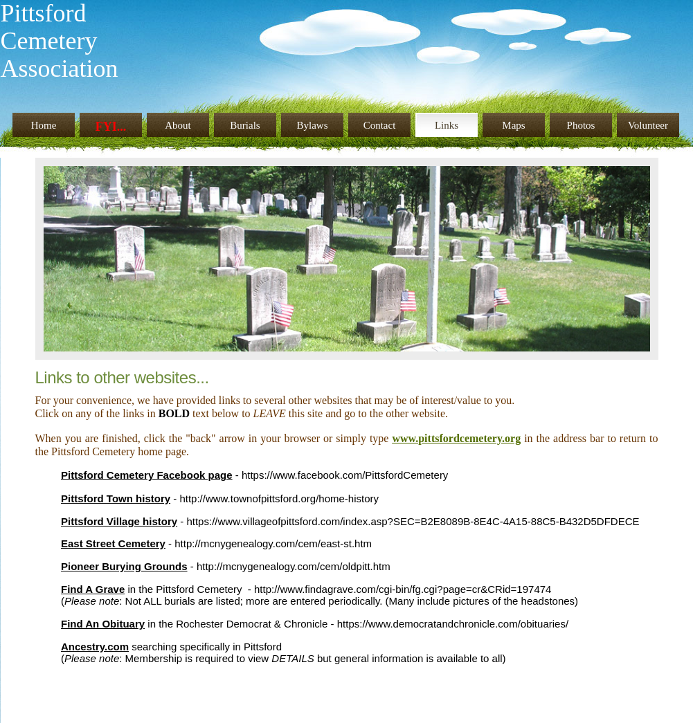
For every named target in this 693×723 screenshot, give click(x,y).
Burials (245, 125)
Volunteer (648, 125)
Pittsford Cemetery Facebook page (147, 475)
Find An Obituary (103, 624)
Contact (379, 125)
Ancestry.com (95, 646)
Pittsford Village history (119, 521)
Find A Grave (93, 589)
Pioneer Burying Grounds (124, 566)
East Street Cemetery (113, 543)
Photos (581, 125)
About (178, 125)
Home (44, 125)
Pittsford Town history (115, 498)
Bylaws (312, 125)
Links (446, 125)
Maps (513, 125)
